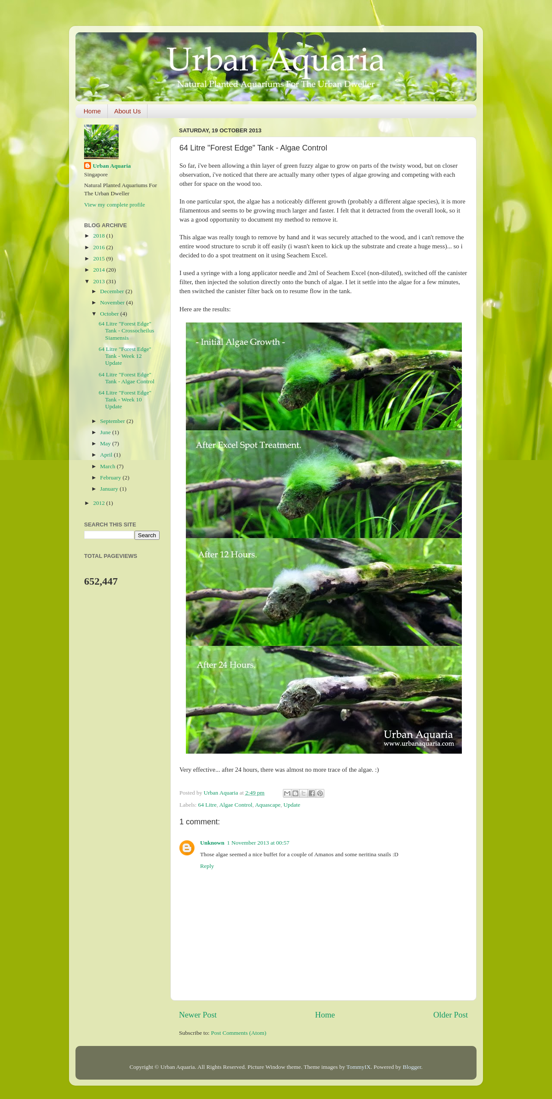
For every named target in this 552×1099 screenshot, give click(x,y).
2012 (99, 503)
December (112, 291)
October (110, 313)
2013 (99, 281)
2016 (99, 247)
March (108, 466)
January (109, 488)
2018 (99, 235)
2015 (99, 258)
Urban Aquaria (112, 166)
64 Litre (207, 805)
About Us (127, 111)
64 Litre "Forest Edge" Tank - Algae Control (126, 378)
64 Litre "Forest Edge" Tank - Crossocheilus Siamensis (126, 330)
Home (92, 111)
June (106, 432)
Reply (207, 866)
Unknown (212, 842)
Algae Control (235, 805)
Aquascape (267, 805)
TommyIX (358, 1067)
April (107, 454)
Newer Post (198, 1014)
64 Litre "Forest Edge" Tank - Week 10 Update (125, 399)
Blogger (412, 1067)
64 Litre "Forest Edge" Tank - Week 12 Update (125, 356)
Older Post (450, 1014)
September (113, 421)
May (106, 443)
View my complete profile (114, 204)
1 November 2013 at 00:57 (258, 842)
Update (291, 805)
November (113, 302)
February (111, 477)
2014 (99, 269)
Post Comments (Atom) (238, 1033)
